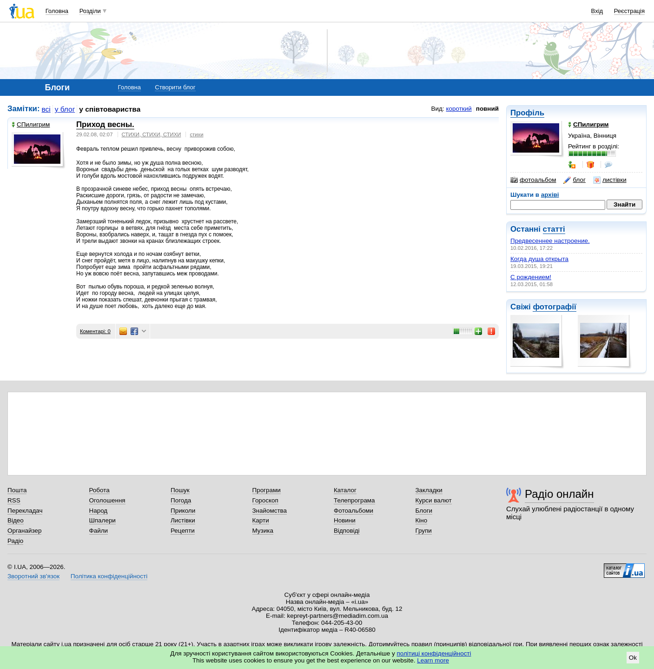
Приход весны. (105, 124)
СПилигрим (31, 124)
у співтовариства (109, 109)
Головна (57, 10)
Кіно (422, 520)
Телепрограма (354, 500)
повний (487, 108)
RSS (13, 500)
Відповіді (347, 530)
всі (46, 109)
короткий (459, 108)
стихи (196, 134)
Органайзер (24, 530)
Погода (181, 500)
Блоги (424, 510)
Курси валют (434, 500)
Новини (345, 520)
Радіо (15, 540)
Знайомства (269, 510)
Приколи (183, 510)
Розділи (90, 10)
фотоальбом (533, 180)
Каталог (345, 490)
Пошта (16, 490)
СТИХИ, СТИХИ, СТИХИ (151, 134)
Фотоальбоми (353, 510)
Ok (633, 657)
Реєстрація (629, 10)
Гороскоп (265, 500)
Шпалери (102, 520)
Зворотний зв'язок (33, 576)
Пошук (180, 490)
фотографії (554, 306)
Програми (266, 490)
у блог (65, 109)
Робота (99, 490)
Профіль (527, 112)
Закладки (429, 490)
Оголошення (107, 500)
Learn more (433, 660)
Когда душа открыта (539, 258)
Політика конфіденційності (109, 576)
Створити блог (175, 87)
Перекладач (24, 510)
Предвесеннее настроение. (550, 240)
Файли (98, 530)
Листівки (183, 520)
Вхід (597, 10)
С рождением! (530, 277)
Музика (262, 530)
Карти (260, 520)
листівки (610, 180)
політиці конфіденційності (434, 653)
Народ (98, 510)
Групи (424, 530)
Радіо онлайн (559, 494)
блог (574, 180)
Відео (15, 520)
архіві (550, 194)
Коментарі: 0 (95, 331)
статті (554, 229)
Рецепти (183, 530)
